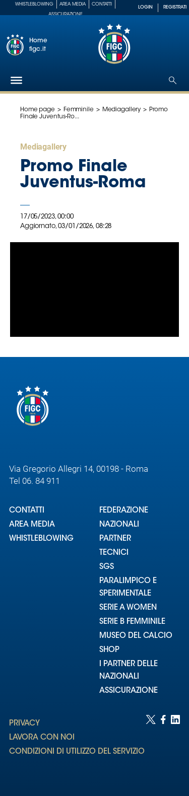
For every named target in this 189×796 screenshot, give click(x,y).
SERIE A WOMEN (128, 608)
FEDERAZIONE (123, 511)
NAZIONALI (119, 525)
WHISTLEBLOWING (41, 539)
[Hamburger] (16, 80)
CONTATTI (26, 511)
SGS (106, 567)
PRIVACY (24, 724)
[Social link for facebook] (163, 745)
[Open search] (172, 80)
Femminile (79, 110)
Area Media (72, 4)
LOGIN (145, 7)
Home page (37, 110)
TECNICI (114, 553)
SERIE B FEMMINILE (132, 622)
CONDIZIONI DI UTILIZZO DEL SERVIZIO (77, 752)
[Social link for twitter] (151, 745)
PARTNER (115, 539)
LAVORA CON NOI (42, 738)
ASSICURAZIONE (128, 691)
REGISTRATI (174, 7)
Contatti (102, 4)
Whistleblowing (34, 4)
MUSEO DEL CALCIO (135, 636)
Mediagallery (121, 110)
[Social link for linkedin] (175, 745)
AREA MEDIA (32, 525)
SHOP (109, 650)
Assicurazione (65, 14)
